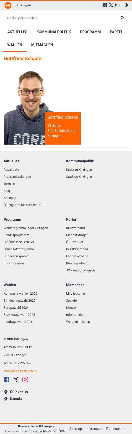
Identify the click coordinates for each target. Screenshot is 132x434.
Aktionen (10, 198)
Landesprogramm (16, 235)
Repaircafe (11, 169)
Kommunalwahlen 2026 (20, 293)
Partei (116, 32)
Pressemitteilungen (17, 176)
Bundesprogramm (16, 256)
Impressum (94, 429)
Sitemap (75, 429)
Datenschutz (115, 429)
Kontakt (72, 307)
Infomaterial (74, 314)
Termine (9, 184)
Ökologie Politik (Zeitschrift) (23, 205)
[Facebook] (105, 5)
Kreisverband (75, 228)
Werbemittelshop (78, 322)
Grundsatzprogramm (19, 249)
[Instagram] (117, 5)
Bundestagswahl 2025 (20, 300)
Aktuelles (17, 32)
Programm (90, 32)
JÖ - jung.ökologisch (80, 270)
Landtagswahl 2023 (18, 322)
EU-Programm (14, 263)
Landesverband (77, 256)
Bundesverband (77, 263)
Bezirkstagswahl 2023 (19, 314)
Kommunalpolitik (53, 32)
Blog (7, 191)
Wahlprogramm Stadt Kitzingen (26, 228)
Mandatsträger (77, 235)
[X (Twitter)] (111, 5)
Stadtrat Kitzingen (79, 176)
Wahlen (14, 45)
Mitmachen (42, 45)
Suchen (122, 18)
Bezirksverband (77, 249)
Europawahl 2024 (16, 307)
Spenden (72, 300)
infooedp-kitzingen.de (20, 371)
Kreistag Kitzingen (79, 169)
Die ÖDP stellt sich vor (19, 242)
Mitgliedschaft (76, 293)
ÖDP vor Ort (74, 242)
